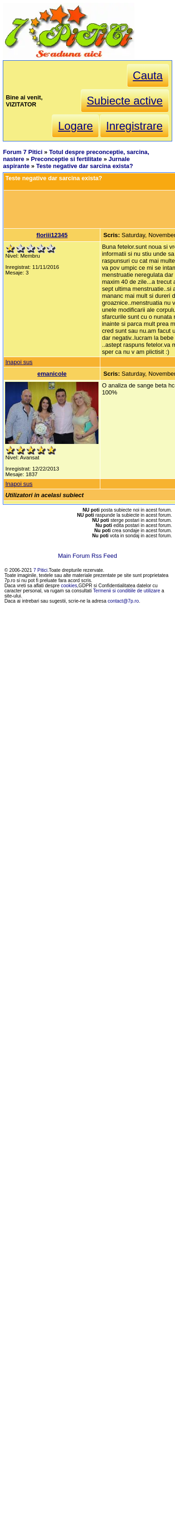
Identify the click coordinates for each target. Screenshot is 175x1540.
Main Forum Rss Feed (87, 555)
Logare (75, 126)
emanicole (52, 373)
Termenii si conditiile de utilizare (126, 590)
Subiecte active (125, 100)
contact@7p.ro (123, 601)
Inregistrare (134, 126)
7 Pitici (41, 570)
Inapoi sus (18, 362)
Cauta (148, 75)
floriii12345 (52, 235)
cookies (69, 585)
